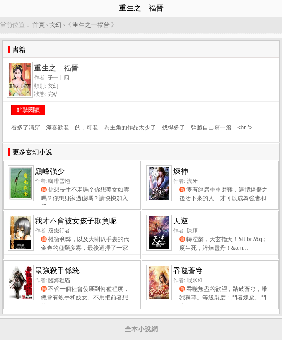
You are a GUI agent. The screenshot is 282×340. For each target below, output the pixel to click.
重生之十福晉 (91, 24)
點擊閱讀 (28, 109)
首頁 (38, 24)
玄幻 (55, 24)
